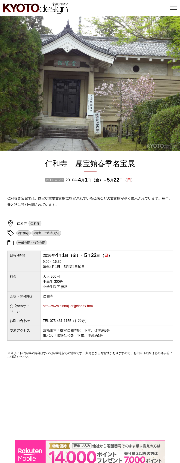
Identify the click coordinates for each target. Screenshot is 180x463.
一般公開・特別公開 (31, 242)
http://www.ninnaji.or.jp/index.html (68, 306)
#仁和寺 (23, 233)
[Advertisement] (90, 399)
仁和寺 (34, 223)
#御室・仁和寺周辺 (46, 233)
